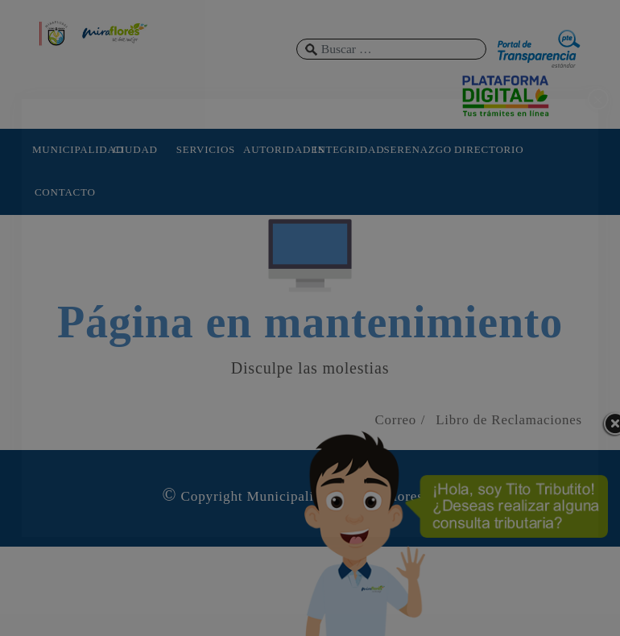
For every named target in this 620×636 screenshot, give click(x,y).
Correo (395, 419)
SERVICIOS (205, 149)
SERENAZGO (417, 149)
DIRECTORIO (487, 149)
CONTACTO (65, 192)
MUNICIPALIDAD (65, 149)
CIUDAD (135, 149)
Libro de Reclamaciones (509, 419)
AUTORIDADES (276, 149)
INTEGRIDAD (346, 149)
